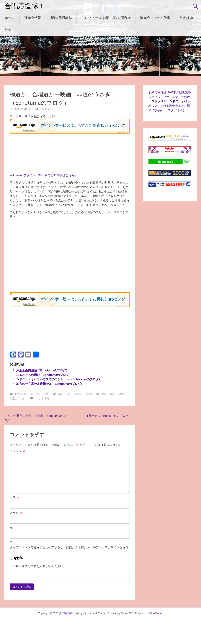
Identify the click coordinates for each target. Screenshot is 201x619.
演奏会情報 (32, 18)
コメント (17, 451)
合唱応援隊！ (25, 6)
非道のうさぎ (17, 398)
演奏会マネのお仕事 (155, 18)
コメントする (41, 398)
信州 (60, 393)
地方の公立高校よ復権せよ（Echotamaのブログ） (50, 383)
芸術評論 (186, 18)
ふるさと (35, 393)
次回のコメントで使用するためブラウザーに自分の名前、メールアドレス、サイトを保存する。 (69, 549)
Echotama (45, 109)
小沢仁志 (78, 393)
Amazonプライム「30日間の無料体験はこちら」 (45, 175)
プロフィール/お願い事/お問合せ (106, 18)
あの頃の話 (20, 393)
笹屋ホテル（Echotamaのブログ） (110, 415)
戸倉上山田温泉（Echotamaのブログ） (42, 370)
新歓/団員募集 (61, 18)
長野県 (121, 393)
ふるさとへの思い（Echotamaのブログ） (44, 374)
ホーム (10, 18)
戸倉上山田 (92, 393)
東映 (104, 393)
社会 (8, 30)
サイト (14, 527)
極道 (112, 393)
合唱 (67, 393)
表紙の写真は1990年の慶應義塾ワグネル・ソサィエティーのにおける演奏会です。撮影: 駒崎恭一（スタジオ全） (169, 101)
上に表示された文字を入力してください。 (38, 566)
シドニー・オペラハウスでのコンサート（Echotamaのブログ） (59, 379)
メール (16, 512)
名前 (14, 497)
